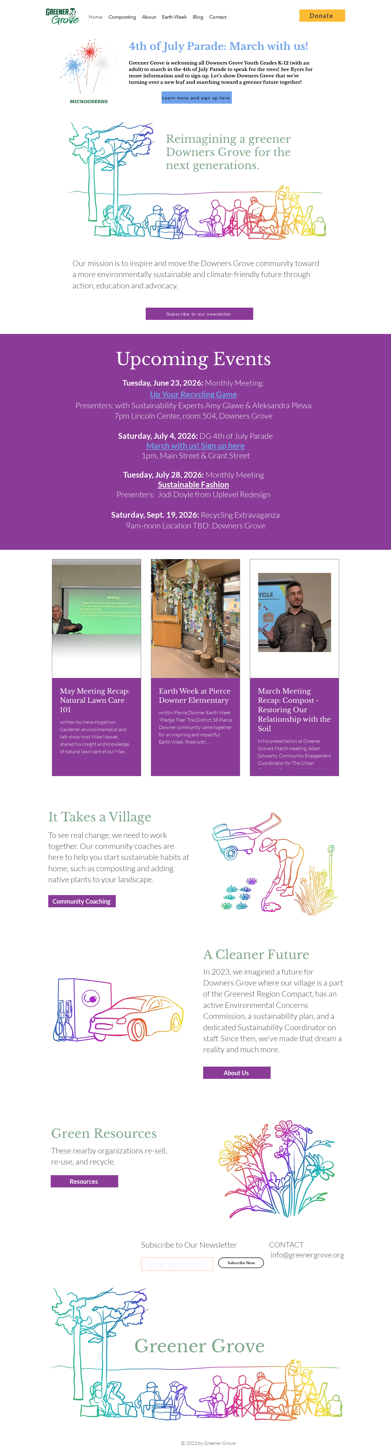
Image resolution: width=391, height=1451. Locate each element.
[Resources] (84, 1181)
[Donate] (322, 15)
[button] (199, 314)
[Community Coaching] (82, 901)
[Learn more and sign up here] (197, 97)
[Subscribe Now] (241, 1262)
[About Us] (237, 1073)
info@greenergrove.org (307, 1254)
